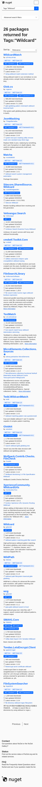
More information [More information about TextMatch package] (31, 344)
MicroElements (24, 357)
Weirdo (8, 560)
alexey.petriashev (12, 357)
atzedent (9, 429)
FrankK (8, 461)
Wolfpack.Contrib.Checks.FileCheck (19, 457)
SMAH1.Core (11, 620)
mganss (9, 89)
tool (27, 607)
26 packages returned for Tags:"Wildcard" (20, 35)
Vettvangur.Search (15, 213)
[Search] (36, 8)
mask (5, 140)
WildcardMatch (13, 55)
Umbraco (9, 229)
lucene (19, 293)
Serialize (25, 639)
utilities (8, 259)
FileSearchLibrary (14, 274)
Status (5, 751)
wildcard (13, 74)
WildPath (9, 557)
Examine (21, 229)
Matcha (8, 155)
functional (27, 373)
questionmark (32, 416)
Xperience (15, 503)
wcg (6, 591)
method (30, 74)
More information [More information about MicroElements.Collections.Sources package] (25, 391)
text (12, 138)
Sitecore (8, 203)
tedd (7, 399)
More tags (25, 140)
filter (29, 540)
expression (13, 295)
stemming (15, 332)
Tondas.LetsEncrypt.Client (20, 647)
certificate (21, 666)
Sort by (7, 50)
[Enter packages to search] (18, 8)
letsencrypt (9, 666)
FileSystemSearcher (16, 683)
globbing (12, 106)
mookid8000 (10, 157)
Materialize (7, 375)
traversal (7, 108)
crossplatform (8, 261)
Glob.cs (8, 87)
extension (24, 74)
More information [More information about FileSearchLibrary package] (10, 309)
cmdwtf (8, 242)
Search (15, 229)
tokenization (8, 332)
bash (12, 108)
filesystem (18, 576)
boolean (6, 295)
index (15, 293)
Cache (25, 375)
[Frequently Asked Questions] (4, 762)
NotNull (34, 373)
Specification (30, 474)
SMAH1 (9, 622)
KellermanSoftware (13, 276)
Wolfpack (9, 474)
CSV (20, 639)
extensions (15, 259)
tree (28, 446)
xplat (26, 259)
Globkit (8, 426)
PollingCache (20, 377)
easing (22, 261)
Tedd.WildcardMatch (16, 397)
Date (11, 639)
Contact (6, 741)
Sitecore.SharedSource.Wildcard (18, 185)
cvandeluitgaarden (12, 189)
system (8, 138)
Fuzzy (27, 229)
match (18, 74)
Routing (32, 503)
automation (7, 176)
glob (7, 106)
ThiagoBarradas (11, 121)
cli (25, 607)
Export (16, 639)
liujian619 (9, 686)
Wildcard (15, 203)
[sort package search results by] (24, 50)
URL (20, 503)
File (24, 474)
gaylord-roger (11, 650)
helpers (21, 259)
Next (26, 724)
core (9, 140)
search (14, 174)
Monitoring (16, 474)
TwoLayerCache (9, 377)
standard (14, 140)
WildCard (7, 505)
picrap (13, 57)
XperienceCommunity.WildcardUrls (17, 486)
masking (20, 138)
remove (30, 138)
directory (11, 703)
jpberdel (9, 527)
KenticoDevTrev (11, 490)
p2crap (8, 57)
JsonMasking (12, 118)
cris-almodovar (11, 317)
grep (7, 607)
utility (25, 138)
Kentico (8, 503)
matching (15, 416)
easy (19, 140)
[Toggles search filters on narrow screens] (36, 17)
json (15, 138)
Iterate (14, 375)
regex (25, 293)
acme (16, 666)
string (7, 74)
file (7, 293)
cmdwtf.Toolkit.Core (16, 240)
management (27, 174)
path (13, 576)
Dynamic (25, 503)
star (25, 416)
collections (20, 373)
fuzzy (20, 330)
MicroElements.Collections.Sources (20, 350)
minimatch (24, 106)
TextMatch (10, 314)
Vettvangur (10, 216)
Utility (7, 639)
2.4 (21, 474)
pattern (17, 106)
